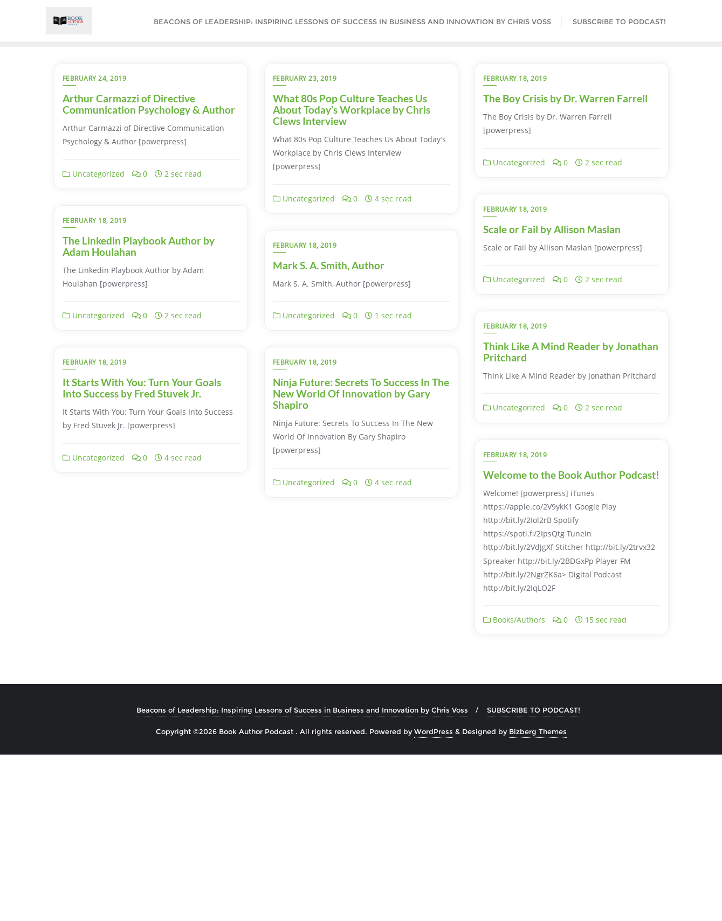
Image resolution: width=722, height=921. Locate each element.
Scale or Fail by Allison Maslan (552, 229)
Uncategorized (94, 174)
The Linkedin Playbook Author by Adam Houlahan (139, 352)
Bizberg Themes (538, 898)
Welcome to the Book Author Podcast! (151, 641)
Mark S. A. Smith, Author (328, 346)
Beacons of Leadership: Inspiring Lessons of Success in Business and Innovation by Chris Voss (302, 877)
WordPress (433, 898)
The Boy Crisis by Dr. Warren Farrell (565, 98)
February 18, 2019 (515, 78)
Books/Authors (94, 787)
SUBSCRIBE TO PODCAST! (533, 877)
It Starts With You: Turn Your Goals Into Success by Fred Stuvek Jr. (352, 480)
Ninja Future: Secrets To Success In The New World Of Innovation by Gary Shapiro (571, 486)
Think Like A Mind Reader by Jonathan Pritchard (570, 352)
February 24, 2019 (95, 78)
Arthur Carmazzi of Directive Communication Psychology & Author (149, 104)
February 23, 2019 (305, 78)
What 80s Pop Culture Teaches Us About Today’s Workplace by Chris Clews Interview (351, 109)
